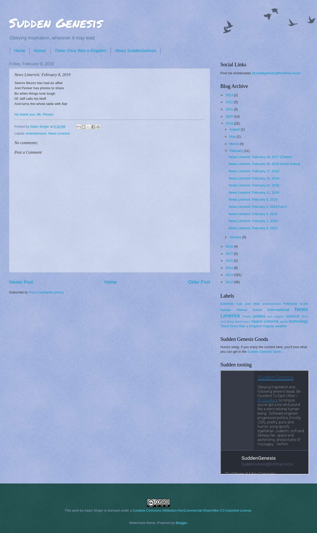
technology (298, 321)
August (235, 129)
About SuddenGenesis (135, 50)
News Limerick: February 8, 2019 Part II (258, 207)
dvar (257, 304)
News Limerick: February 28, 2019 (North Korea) (264, 164)
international (278, 309)
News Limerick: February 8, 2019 (253, 214)
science (292, 316)
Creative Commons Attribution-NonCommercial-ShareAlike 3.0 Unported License (192, 510)
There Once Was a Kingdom (81, 50)
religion (279, 316)
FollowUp (290, 304)
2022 (230, 102)
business (226, 304)
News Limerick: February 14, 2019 (254, 185)
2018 (230, 246)
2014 (230, 268)
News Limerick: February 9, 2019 (253, 199)
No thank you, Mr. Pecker (34, 114)
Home (19, 50)
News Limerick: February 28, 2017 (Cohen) (260, 157)
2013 (230, 275)
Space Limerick (265, 321)
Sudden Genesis (55, 23)
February (236, 151)
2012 (230, 282)
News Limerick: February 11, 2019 (254, 192)
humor (257, 310)
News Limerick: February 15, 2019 (254, 178)
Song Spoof (235, 321)
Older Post (199, 282)
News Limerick (59, 133)
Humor (40, 50)
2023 (230, 95)
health (304, 303)
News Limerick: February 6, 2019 (253, 228)
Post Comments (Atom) (46, 292)
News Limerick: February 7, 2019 (253, 221)
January (235, 237)
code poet (243, 303)
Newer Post (21, 282)
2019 (230, 123)
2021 (230, 109)
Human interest (233, 310)
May (233, 136)
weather (281, 326)
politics (259, 316)
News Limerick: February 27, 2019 (254, 171)
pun (270, 316)
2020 (230, 116)
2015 (230, 261)
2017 (230, 254)
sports (284, 321)
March (234, 144)
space (247, 321)
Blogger (181, 523)
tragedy (268, 326)
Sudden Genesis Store (264, 352)
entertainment (36, 133)
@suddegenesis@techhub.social (276, 73)
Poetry (247, 316)
